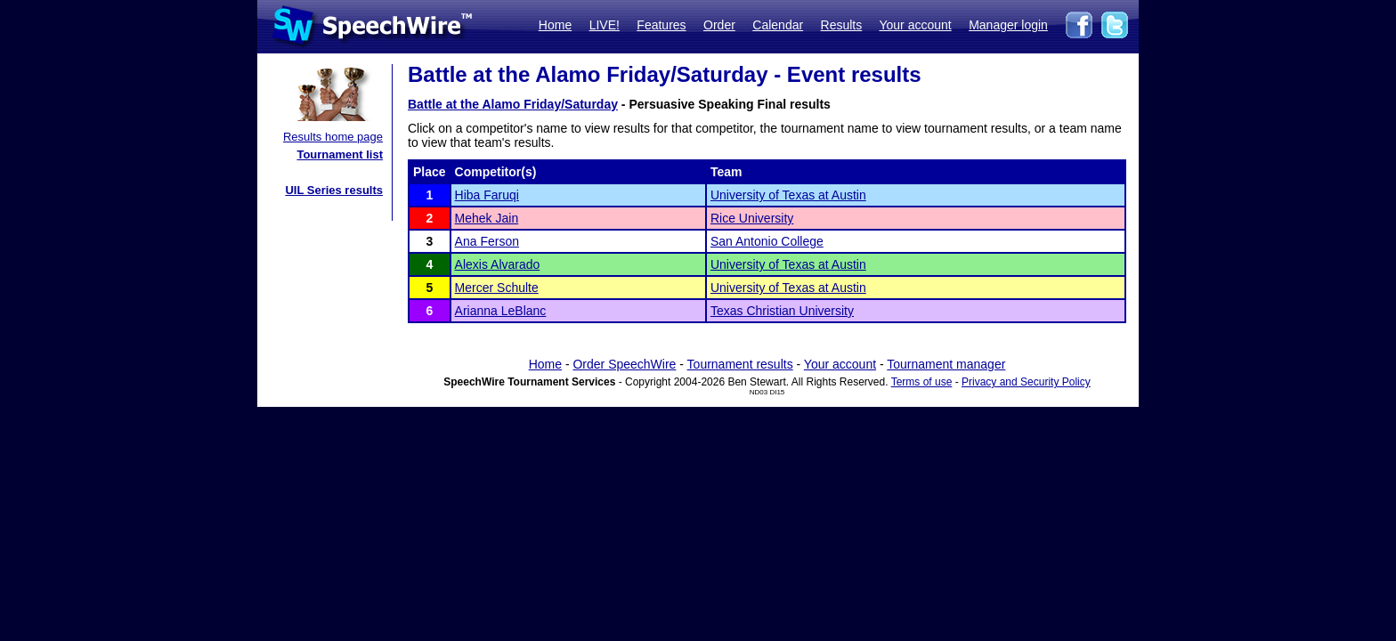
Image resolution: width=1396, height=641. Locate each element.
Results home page (333, 136)
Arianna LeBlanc (501, 311)
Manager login (1008, 25)
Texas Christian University (782, 311)
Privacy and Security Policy (1026, 382)
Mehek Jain (487, 218)
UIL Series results (334, 190)
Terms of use (922, 382)
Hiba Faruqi (487, 195)
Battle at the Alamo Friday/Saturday (513, 104)
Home (555, 25)
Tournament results (740, 364)
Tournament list (339, 154)
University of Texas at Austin (788, 195)
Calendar (777, 25)
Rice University (751, 218)
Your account (915, 25)
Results (842, 25)
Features (661, 25)
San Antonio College (767, 241)
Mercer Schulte (497, 287)
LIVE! (604, 25)
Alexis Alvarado (497, 264)
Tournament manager (946, 364)
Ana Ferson (487, 241)
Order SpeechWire (624, 364)
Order (719, 25)
